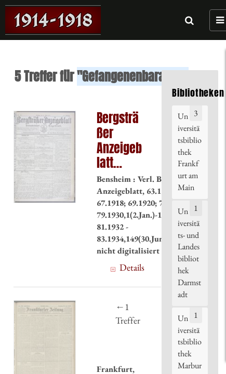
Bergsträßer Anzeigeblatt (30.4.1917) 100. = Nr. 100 (119, 140)
